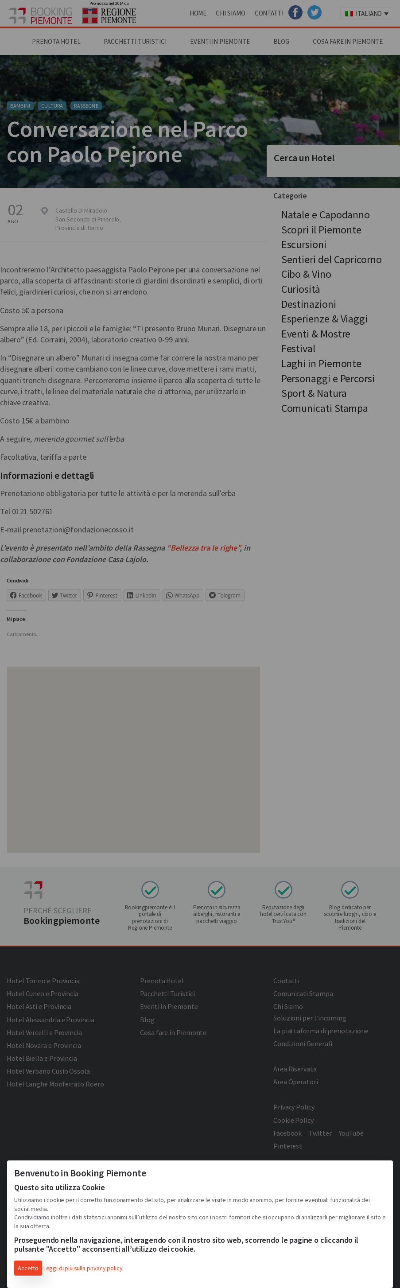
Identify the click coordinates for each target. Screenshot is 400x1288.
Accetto (28, 1268)
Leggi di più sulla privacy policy (83, 1268)
